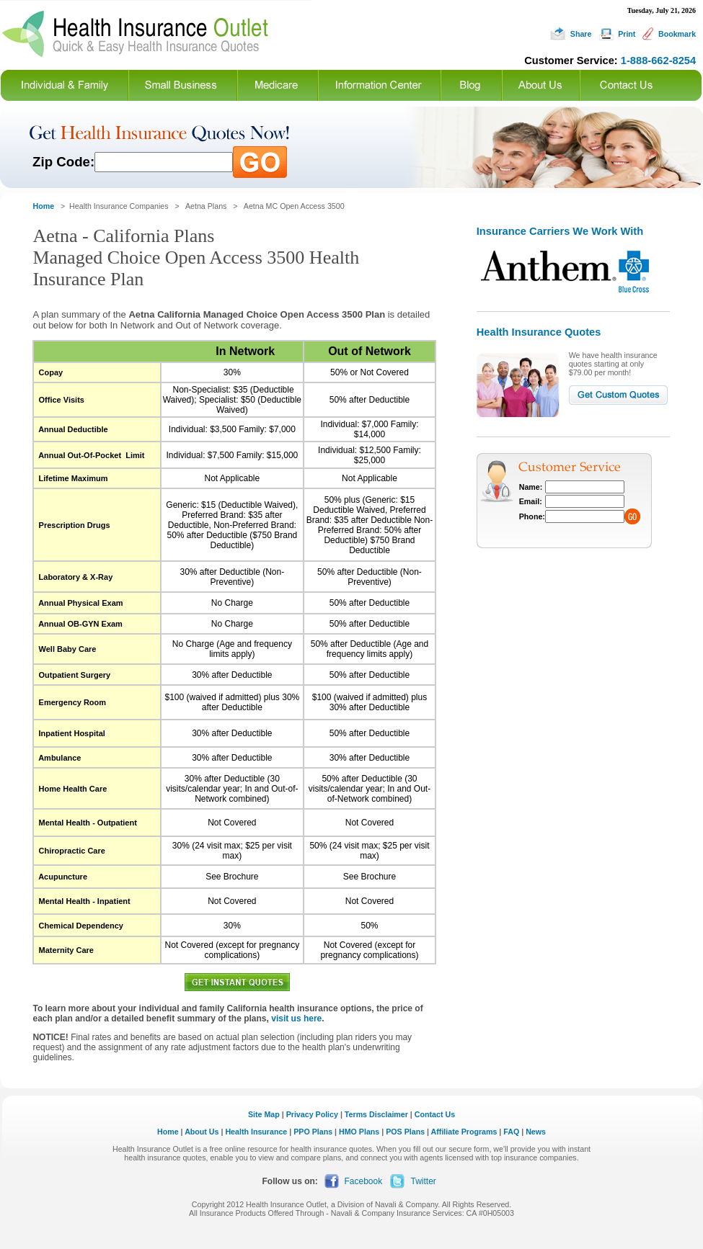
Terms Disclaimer (376, 1114)
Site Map (264, 1114)
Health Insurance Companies (119, 206)
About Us (201, 1131)
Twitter (423, 1181)
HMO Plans (359, 1131)
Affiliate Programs (464, 1131)
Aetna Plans (205, 206)
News (536, 1131)
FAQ (511, 1131)
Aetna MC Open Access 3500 (294, 206)
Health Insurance (256, 1131)
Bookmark (677, 34)
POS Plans (405, 1131)
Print (626, 34)
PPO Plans (312, 1131)
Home (168, 1131)
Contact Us (435, 1114)
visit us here (296, 1018)
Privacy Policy (312, 1114)
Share (581, 34)
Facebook (364, 1181)
